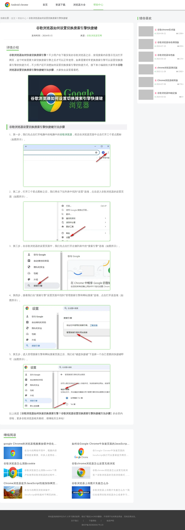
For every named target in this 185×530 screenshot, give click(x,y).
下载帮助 (92, 521)
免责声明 (110, 521)
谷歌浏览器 (66, 134)
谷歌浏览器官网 (94, 35)
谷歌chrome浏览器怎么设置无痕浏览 (93, 463)
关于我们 (74, 521)
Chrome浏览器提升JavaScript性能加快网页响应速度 (31, 483)
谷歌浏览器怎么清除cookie (19, 463)
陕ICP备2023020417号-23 (92, 525)
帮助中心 (22, 18)
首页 (13, 18)
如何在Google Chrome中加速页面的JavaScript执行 (101, 443)
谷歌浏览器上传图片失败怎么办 (90, 483)
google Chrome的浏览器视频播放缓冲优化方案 (31, 443)
